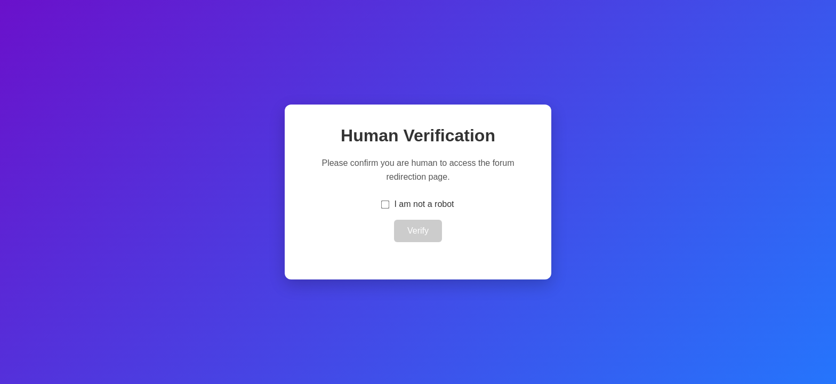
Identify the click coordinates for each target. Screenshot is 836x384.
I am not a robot (424, 204)
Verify (418, 230)
